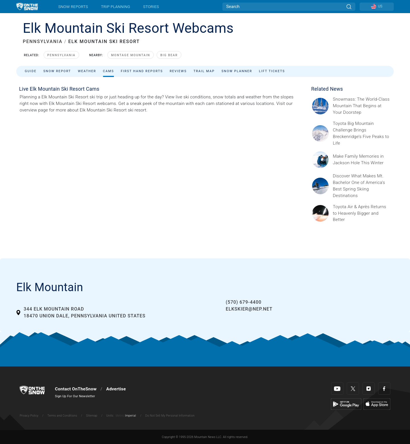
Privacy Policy (29, 415)
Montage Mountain (130, 55)
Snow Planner (237, 71)
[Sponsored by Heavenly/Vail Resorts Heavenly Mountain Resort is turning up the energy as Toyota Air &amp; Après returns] (361, 213)
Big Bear (169, 55)
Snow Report (57, 71)
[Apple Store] (376, 403)
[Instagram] (368, 388)
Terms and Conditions (62, 415)
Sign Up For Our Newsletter (75, 396)
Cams (108, 71)
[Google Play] (346, 403)
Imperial (130, 415)
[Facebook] (384, 388)
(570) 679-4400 (243, 302)
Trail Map (204, 71)
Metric (120, 415)
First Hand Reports (142, 71)
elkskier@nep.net (249, 309)
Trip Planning (115, 6)
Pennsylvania (61, 55)
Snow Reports (73, 6)
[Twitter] (353, 388)
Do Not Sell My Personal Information (169, 415)
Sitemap (91, 415)
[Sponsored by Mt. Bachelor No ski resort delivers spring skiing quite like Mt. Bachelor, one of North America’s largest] (361, 186)
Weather (87, 71)
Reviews (178, 71)
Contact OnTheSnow (76, 389)
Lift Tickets (272, 71)
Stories (151, 6)
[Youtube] (337, 388)
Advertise (116, 389)
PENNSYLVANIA (43, 41)
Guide (30, 71)
